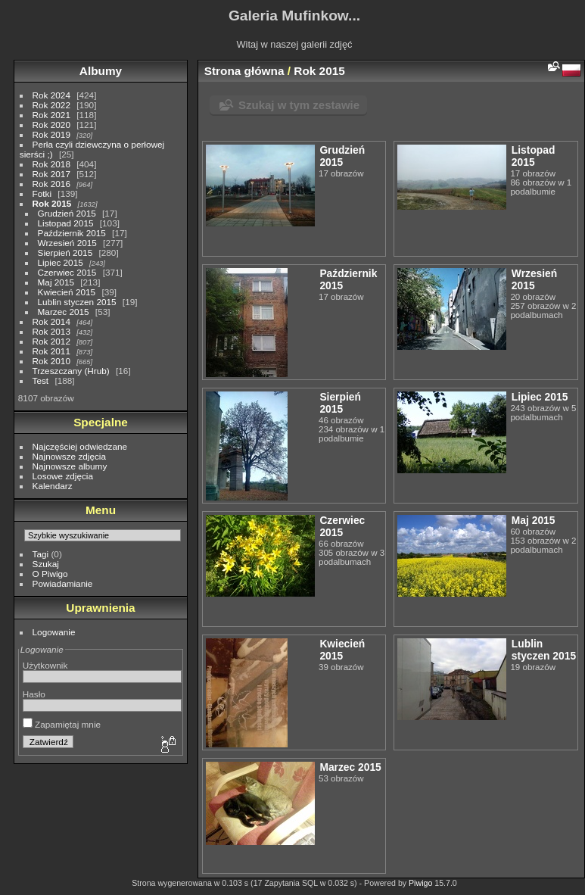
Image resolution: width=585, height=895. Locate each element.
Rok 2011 (51, 351)
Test (41, 380)
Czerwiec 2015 (67, 272)
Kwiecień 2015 (67, 292)
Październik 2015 (72, 233)
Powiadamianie (63, 583)
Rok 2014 (51, 321)
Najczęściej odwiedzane (80, 446)
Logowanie (54, 632)
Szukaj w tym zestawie (298, 104)
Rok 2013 (51, 331)
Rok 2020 (51, 124)
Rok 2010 (51, 361)
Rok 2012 (51, 341)
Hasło (34, 694)
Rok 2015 (52, 203)
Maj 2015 (56, 282)
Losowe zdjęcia (63, 476)
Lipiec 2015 (60, 262)
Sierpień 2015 (65, 252)
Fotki (42, 193)
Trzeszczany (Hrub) (71, 371)
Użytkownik (45, 665)
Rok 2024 (51, 95)
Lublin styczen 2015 (77, 302)
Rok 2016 (51, 184)
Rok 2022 (51, 105)
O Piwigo (50, 573)
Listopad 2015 (66, 223)
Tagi (41, 554)
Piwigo (420, 882)
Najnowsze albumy (70, 466)
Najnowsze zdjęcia (69, 456)
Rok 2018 (51, 164)
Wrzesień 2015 (67, 243)
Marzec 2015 (63, 312)
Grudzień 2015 (67, 213)
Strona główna (244, 70)
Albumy (100, 70)
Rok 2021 (51, 115)
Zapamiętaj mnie (62, 724)
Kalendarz (53, 486)
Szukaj (46, 564)
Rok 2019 (51, 134)
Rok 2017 (51, 174)
